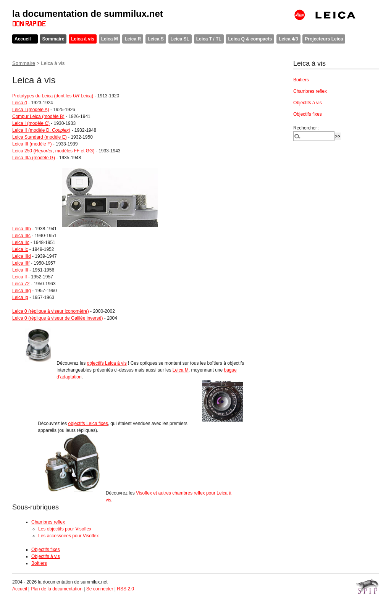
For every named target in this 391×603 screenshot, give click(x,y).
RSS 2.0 (125, 589)
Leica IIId (21, 256)
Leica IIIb (21, 228)
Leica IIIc (21, 235)
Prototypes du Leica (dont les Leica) (52, 96)
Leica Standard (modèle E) (39, 137)
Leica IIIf (20, 263)
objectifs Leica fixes (88, 423)
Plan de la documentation (56, 589)
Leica (19, 102)
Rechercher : (306, 128)
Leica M (109, 39)
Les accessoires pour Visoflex (68, 535)
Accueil (23, 39)
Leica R (132, 39)
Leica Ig (20, 297)
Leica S (156, 39)
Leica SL (180, 39)
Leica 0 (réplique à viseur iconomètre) (50, 311)
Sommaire (53, 39)
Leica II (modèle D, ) (41, 130)
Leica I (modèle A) (30, 109)
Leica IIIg (21, 290)
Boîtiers (39, 563)
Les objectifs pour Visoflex (64, 529)
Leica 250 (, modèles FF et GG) (53, 151)
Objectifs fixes (45, 549)
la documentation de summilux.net (87, 13)
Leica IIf (20, 270)
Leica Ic (20, 249)
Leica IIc (20, 242)
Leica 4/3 (288, 39)
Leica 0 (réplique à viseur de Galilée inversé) (57, 318)
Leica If (19, 277)
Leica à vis (82, 39)
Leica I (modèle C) (31, 123)
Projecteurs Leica (324, 39)
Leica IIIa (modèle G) (33, 157)
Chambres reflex (48, 522)
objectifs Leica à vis (107, 363)
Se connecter (99, 589)
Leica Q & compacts (250, 39)
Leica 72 (20, 283)
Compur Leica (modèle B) (38, 116)
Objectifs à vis (45, 556)
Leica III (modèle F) (32, 144)
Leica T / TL (208, 39)
